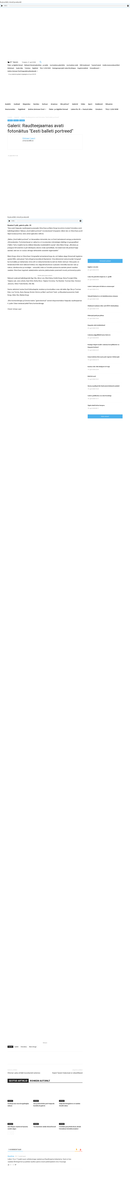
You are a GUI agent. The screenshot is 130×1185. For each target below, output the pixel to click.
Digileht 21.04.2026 (93, 267)
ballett (16, 1047)
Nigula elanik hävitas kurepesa (96, 405)
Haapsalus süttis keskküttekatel (96, 325)
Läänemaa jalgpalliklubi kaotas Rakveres (99, 335)
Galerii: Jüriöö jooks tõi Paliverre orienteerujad (101, 286)
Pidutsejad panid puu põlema (96, 315)
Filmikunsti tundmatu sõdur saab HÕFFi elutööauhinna (103, 306)
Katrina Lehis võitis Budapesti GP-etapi (99, 366)
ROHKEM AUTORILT (40, 1081)
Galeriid (16, 117)
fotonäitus (24, 1047)
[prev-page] (9, 1133)
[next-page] (12, 1133)
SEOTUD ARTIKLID (18, 1081)
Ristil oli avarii (92, 376)
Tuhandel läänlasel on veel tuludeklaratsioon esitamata (103, 296)
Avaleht (10, 117)
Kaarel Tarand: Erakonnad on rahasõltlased (67, 1073)
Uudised (22, 120)
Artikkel (10, 1101)
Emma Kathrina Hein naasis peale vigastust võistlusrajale (104, 357)
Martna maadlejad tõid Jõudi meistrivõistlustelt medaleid (103, 386)
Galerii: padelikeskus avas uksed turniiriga (99, 395)
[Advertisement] (109, 212)
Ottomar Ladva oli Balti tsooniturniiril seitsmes (24, 1073)
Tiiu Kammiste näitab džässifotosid (44, 1126)
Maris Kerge (33, 1047)
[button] (41, 62)
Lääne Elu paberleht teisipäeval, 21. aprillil (99, 276)
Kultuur (16, 120)
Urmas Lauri (29, 138)
